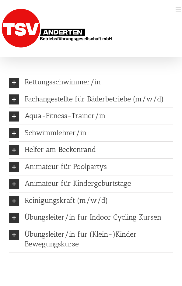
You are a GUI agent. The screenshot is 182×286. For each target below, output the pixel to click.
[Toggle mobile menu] (179, 9)
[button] (91, 82)
